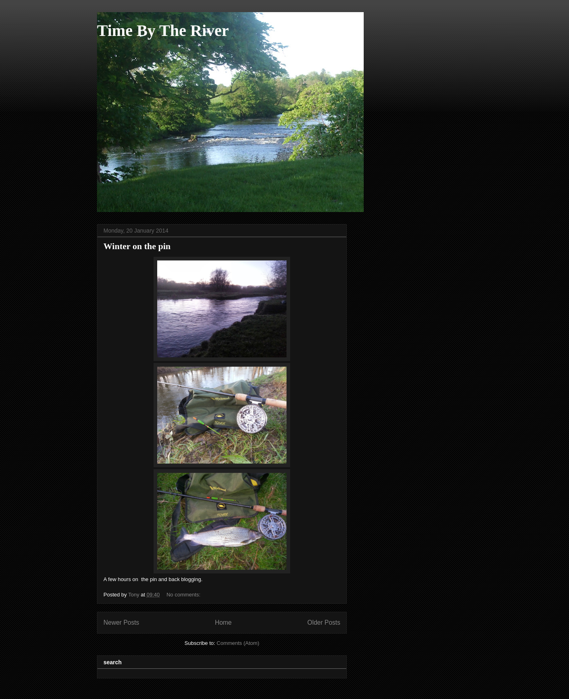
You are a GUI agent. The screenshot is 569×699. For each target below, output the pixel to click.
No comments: (184, 595)
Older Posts (324, 622)
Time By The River (163, 30)
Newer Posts (121, 622)
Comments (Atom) (238, 643)
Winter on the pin (137, 246)
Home (223, 622)
